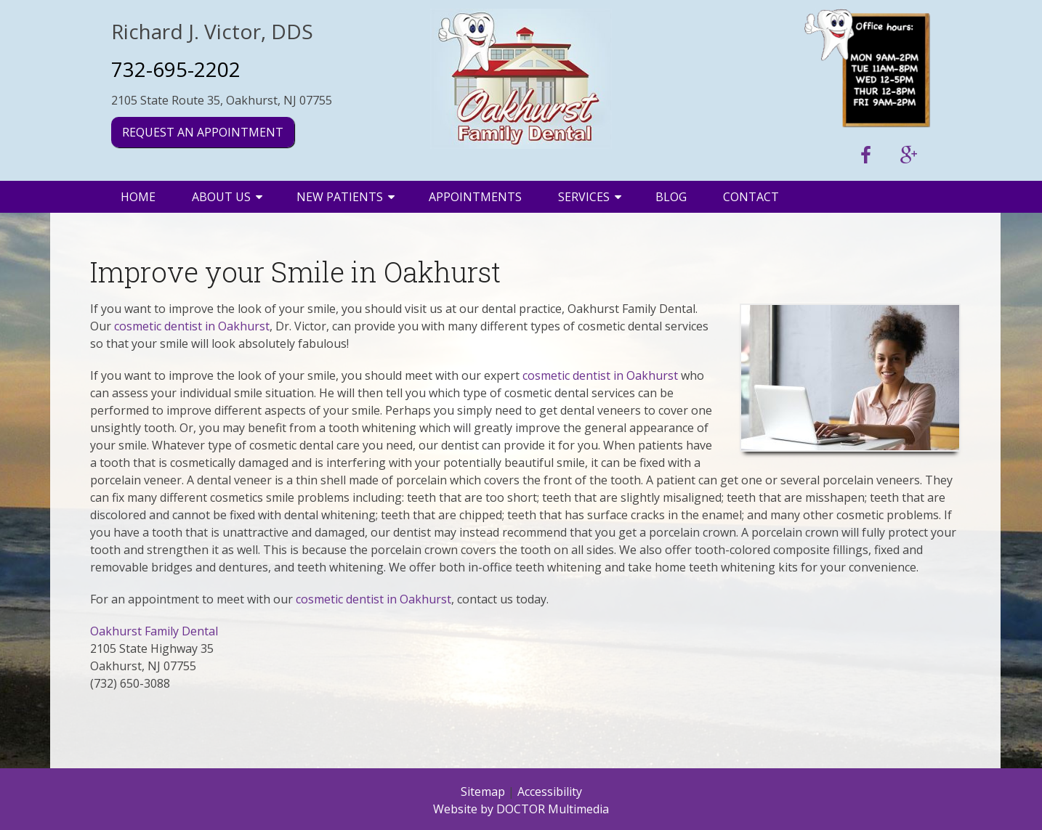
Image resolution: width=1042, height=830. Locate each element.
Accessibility (549, 792)
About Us (221, 197)
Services (584, 197)
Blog (671, 197)
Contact (751, 197)
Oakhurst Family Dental (154, 631)
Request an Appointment (202, 132)
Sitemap (483, 792)
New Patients (339, 197)
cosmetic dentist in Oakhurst (192, 326)
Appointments (475, 197)
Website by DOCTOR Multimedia (521, 809)
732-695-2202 (176, 69)
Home (138, 197)
